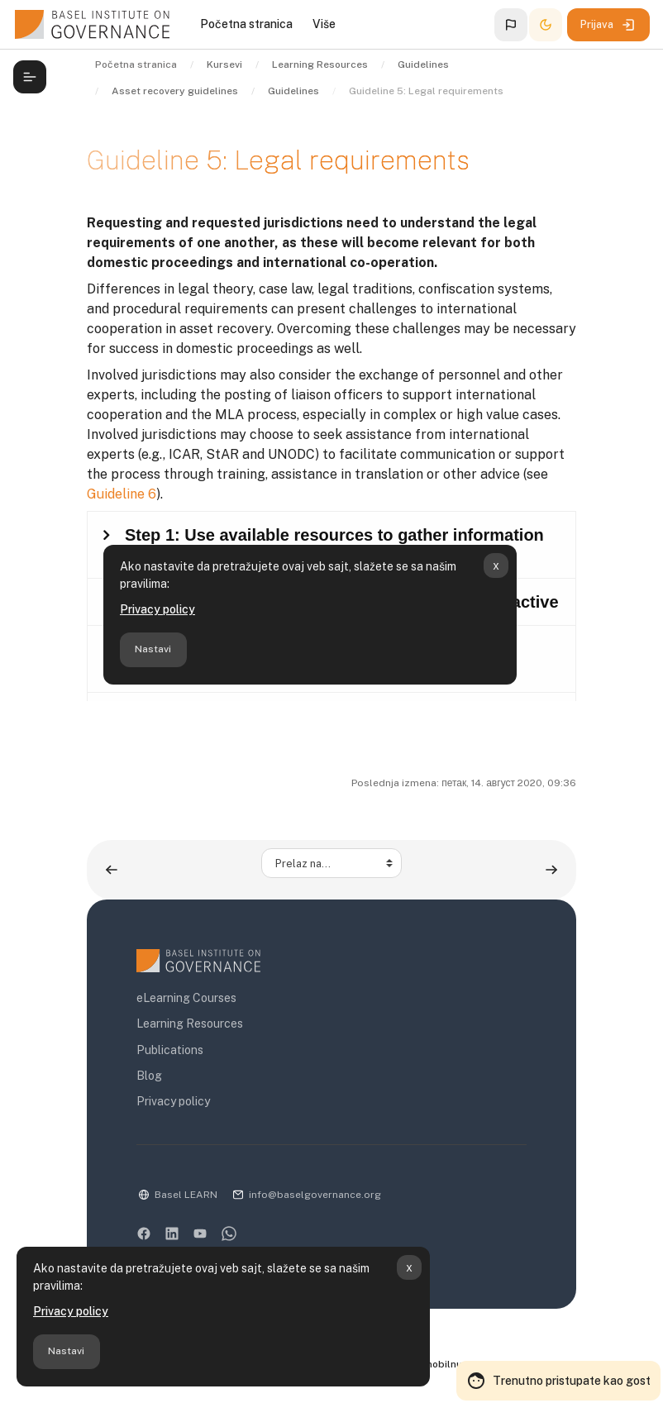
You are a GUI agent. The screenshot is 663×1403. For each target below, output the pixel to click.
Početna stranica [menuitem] (246, 24)
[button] (510, 24)
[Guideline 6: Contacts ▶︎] (551, 869)
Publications (169, 1050)
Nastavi (66, 1351)
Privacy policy (70, 1311)
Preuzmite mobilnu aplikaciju (441, 1364)
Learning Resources (189, 1023)
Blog (149, 1075)
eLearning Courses (186, 998)
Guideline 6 (121, 494)
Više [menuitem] (324, 24)
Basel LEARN (186, 1194)
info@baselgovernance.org (315, 1194)
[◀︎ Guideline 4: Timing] (111, 869)
